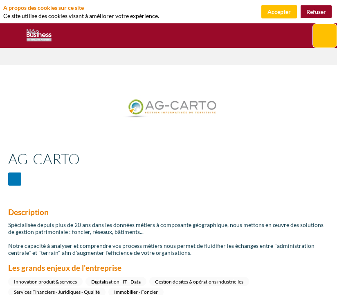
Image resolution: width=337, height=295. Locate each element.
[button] (12, 35)
